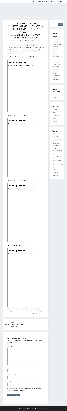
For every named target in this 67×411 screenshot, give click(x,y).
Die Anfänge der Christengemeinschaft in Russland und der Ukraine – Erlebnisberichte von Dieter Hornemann (57, 44)
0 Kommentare (36, 40)
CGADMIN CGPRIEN (25, 40)
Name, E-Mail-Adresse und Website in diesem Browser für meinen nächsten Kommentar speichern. (25, 389)
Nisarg (46, 408)
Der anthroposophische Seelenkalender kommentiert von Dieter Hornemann (57, 62)
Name (9, 368)
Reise (40, 311)
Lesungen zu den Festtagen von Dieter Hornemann (14, 324)
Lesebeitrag (17, 313)
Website (9, 381)
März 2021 (55, 112)
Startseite (34, 1)
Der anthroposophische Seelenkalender (47, 1)
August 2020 (55, 118)
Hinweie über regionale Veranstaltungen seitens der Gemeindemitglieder (57, 156)
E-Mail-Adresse (11, 375)
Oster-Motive (60, 1)
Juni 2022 (55, 109)
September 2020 (56, 115)
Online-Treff (55, 175)
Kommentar (10, 346)
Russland (29, 313)
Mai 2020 (55, 121)
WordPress (37, 408)
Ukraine (39, 313)
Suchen (53, 22)
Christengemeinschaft (32, 311)
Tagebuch (34, 313)
